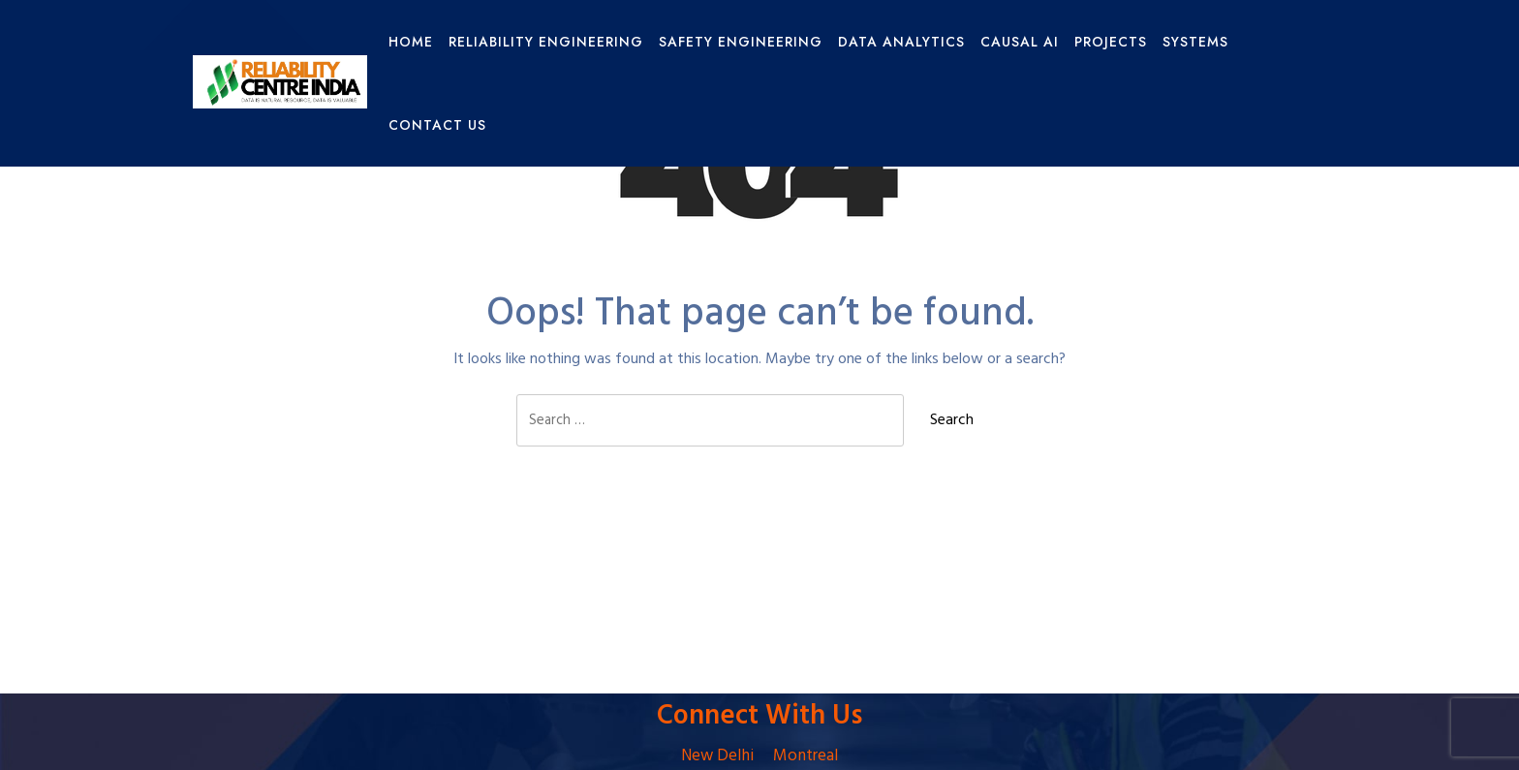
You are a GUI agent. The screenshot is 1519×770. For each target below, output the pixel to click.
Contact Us (437, 125)
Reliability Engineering (546, 41)
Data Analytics (901, 41)
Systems (1195, 41)
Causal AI (1019, 41)
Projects (1110, 41)
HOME (410, 41)
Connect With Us (759, 716)
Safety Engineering (740, 41)
